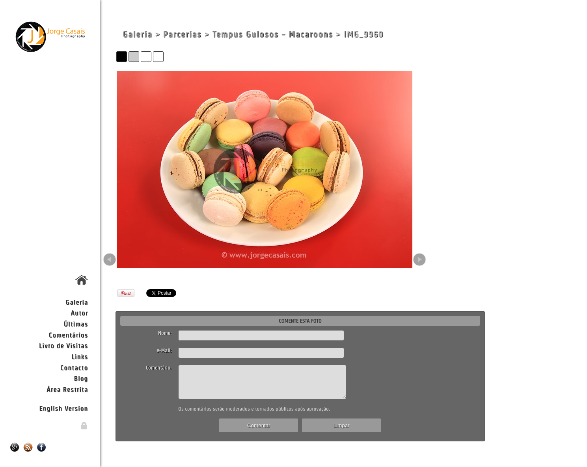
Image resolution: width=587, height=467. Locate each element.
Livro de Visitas (63, 345)
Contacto (74, 367)
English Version (63, 408)
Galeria (76, 302)
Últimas (75, 323)
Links (79, 356)
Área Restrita (67, 389)
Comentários (68, 334)
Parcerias (182, 34)
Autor (79, 312)
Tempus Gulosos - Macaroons (272, 34)
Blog (81, 378)
